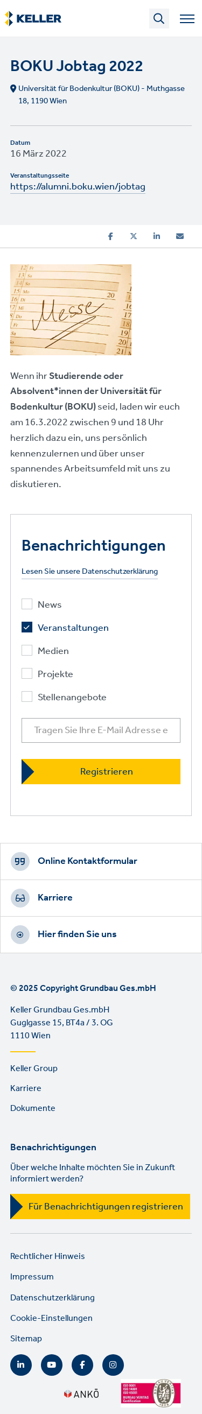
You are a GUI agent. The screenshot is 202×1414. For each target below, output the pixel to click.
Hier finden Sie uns (77, 934)
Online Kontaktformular (87, 861)
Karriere (55, 898)
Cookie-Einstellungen (51, 1318)
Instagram (113, 1365)
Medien (53, 651)
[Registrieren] (101, 771)
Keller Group (34, 1068)
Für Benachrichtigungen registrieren (106, 1207)
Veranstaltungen (73, 628)
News (50, 605)
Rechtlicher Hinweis (47, 1256)
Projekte (55, 674)
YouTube (51, 1365)
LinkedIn (21, 1365)
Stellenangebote (72, 698)
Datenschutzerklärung (52, 1298)
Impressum (32, 1277)
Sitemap (26, 1339)
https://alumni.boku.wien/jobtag (77, 187)
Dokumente (32, 1108)
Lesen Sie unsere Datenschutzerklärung (90, 572)
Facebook (82, 1365)
